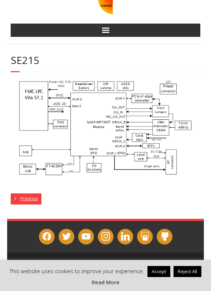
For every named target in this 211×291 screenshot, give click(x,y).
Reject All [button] (187, 271)
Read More (106, 282)
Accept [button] (159, 271)
